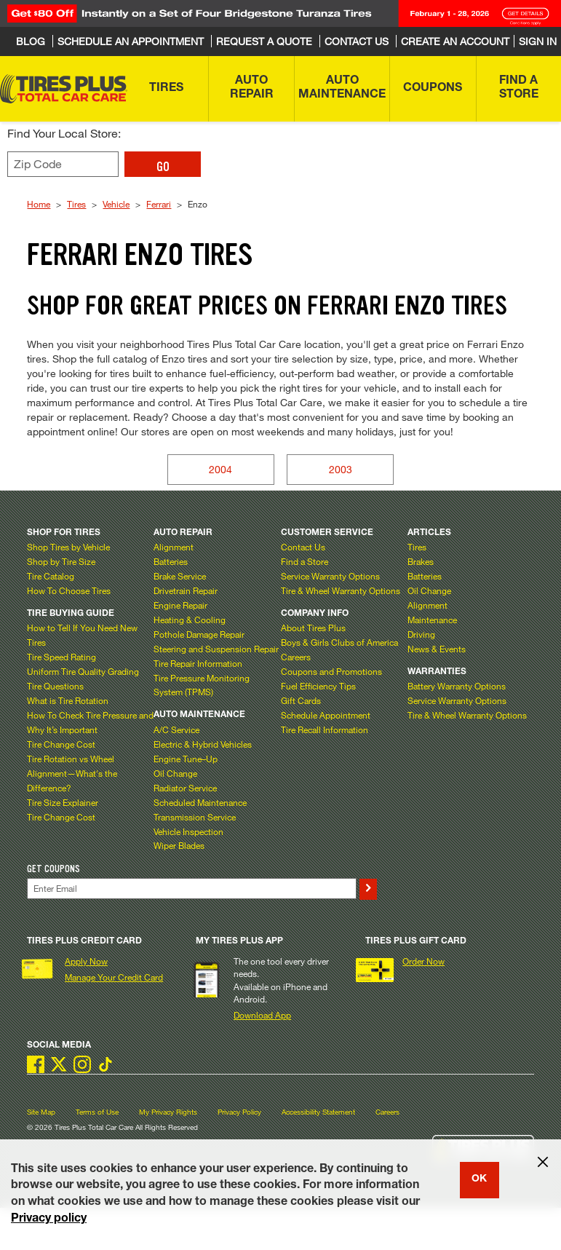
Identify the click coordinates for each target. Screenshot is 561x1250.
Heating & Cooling (190, 619)
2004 (220, 469)
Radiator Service (185, 788)
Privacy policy (49, 1219)
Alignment (174, 547)
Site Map (41, 1112)
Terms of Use (97, 1112)
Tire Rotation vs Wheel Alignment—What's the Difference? (72, 773)
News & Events (436, 648)
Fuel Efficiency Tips (318, 686)
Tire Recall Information (324, 729)
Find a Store (304, 561)
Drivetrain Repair (186, 590)
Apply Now (86, 961)
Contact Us (303, 547)
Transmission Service (195, 817)
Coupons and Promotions (331, 671)
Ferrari (158, 204)
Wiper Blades (179, 845)
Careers (296, 656)
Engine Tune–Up (186, 758)
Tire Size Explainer (62, 802)
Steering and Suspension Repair (216, 648)
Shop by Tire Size (61, 561)
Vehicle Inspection (188, 831)
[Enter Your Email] (191, 888)
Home (38, 204)
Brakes (420, 561)
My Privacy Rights (168, 1112)
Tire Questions (55, 686)
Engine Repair (180, 605)
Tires (76, 204)
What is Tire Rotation (67, 700)
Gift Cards (301, 700)
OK (479, 1179)
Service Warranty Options (330, 576)
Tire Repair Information (198, 663)
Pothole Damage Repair (199, 634)
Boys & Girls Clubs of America (339, 642)
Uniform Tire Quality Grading (83, 671)
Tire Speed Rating (61, 656)
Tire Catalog (50, 576)
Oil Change (175, 773)
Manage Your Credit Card (114, 977)
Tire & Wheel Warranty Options (340, 590)
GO (163, 166)
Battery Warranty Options (456, 686)
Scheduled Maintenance (200, 802)
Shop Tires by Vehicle (68, 547)
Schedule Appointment (325, 715)
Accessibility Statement (318, 1112)
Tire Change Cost (61, 744)
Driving (421, 634)
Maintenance (432, 619)
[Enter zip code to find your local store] (63, 164)
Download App (262, 1015)
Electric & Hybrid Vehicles (203, 744)
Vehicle (116, 204)
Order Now (423, 961)
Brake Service (180, 576)
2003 (340, 469)
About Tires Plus (313, 627)
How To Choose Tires (69, 590)
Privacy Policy (239, 1112)
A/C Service (176, 729)
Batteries (171, 561)
